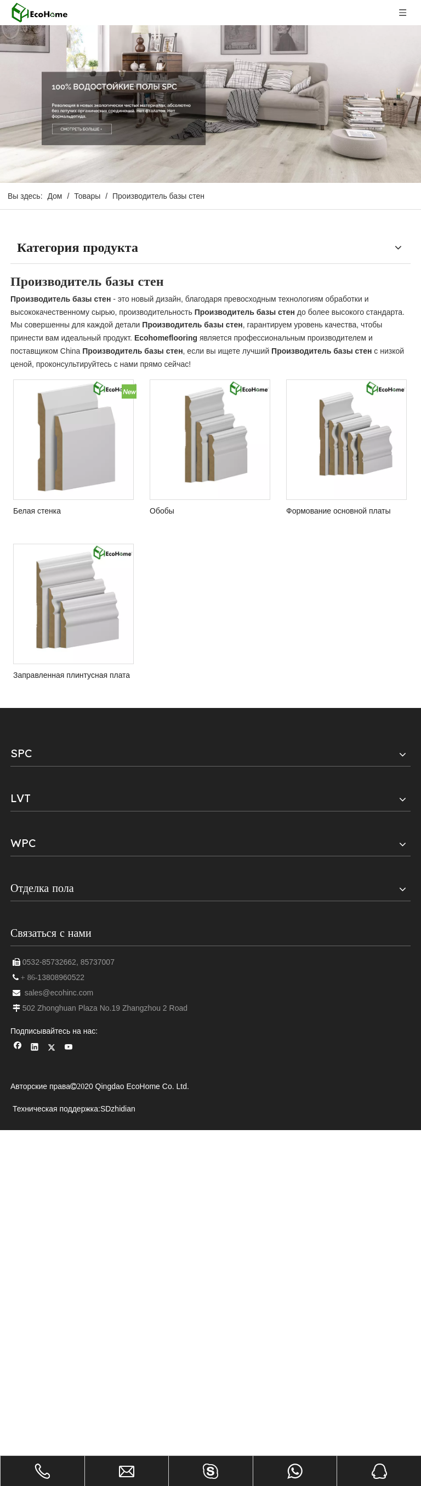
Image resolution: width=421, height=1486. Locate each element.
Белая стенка (37, 510)
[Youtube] (69, 1048)
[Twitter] (52, 1048)
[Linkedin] (35, 1048)
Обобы (162, 510)
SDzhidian (117, 1108)
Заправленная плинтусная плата (71, 675)
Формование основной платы (338, 510)
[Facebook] (18, 1048)
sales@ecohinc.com (59, 992)
